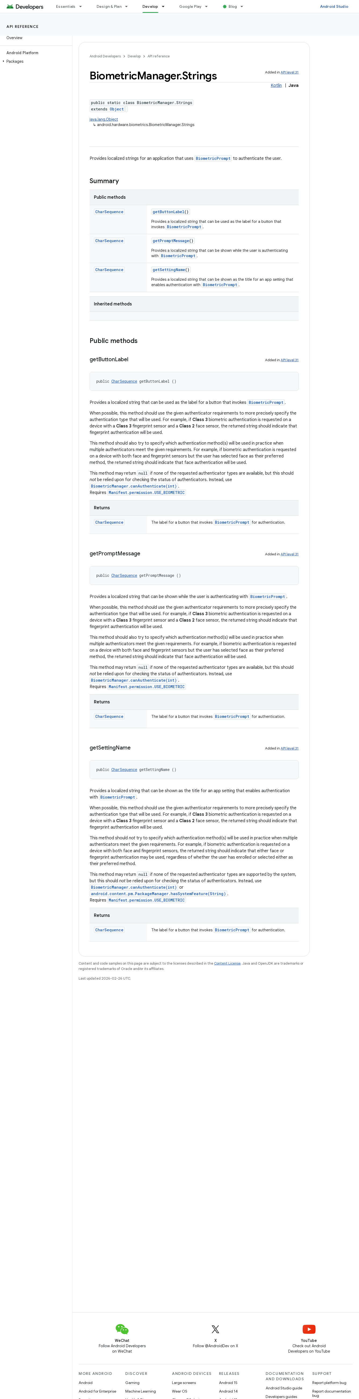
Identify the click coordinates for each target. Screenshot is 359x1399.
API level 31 (290, 72)
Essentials (66, 6)
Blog (233, 6)
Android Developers (105, 56)
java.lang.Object (104, 119)
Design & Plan (109, 6)
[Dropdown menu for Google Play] (209, 6)
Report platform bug (329, 1382)
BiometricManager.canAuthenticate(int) (134, 486)
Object (117, 109)
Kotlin (276, 85)
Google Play (190, 6)
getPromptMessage (171, 240)
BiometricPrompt (213, 158)
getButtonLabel (168, 211)
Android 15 (228, 1382)
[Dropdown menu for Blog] (244, 6)
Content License (227, 963)
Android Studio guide (284, 1388)
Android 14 (228, 1391)
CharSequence (109, 211)
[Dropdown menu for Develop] (165, 6)
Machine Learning (140, 1391)
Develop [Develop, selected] (150, 6)
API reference (22, 26)
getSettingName (169, 269)
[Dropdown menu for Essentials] (83, 6)
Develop (134, 56)
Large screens (184, 1382)
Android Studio (334, 6)
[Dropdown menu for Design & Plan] (129, 6)
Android (86, 1382)
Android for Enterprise (97, 1391)
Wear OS (179, 1391)
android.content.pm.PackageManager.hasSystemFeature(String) (158, 893)
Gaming (132, 1382)
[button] (35, 61)
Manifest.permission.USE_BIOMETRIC (147, 492)
